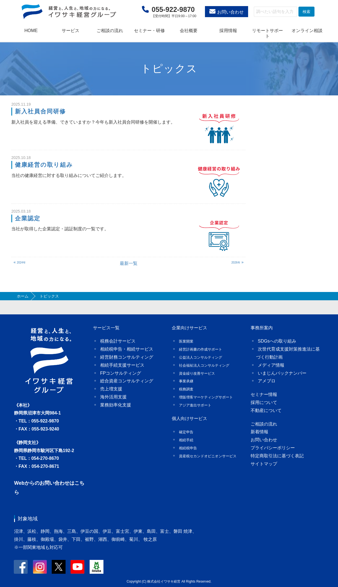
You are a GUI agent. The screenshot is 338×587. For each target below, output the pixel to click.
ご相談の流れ (110, 30)
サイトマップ (264, 463)
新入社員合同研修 (40, 111)
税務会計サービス (118, 341)
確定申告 (186, 432)
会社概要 (188, 30)
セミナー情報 (264, 394)
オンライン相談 (307, 30)
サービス (70, 30)
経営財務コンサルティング (126, 357)
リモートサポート (267, 33)
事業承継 (186, 381)
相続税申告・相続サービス (126, 349)
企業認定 (27, 218)
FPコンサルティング (120, 373)
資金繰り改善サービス (197, 373)
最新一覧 (128, 263)
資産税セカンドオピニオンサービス (207, 456)
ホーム (22, 296)
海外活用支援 (113, 397)
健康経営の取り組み (44, 164)
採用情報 (228, 30)
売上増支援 (111, 389)
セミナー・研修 (149, 30)
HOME (31, 30)
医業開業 (186, 341)
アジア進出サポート (195, 405)
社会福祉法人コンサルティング (204, 365)
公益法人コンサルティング (200, 357)
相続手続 (186, 440)
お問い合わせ (230, 12)
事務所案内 (262, 327)
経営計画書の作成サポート (200, 349)
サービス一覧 (106, 327)
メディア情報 (271, 365)
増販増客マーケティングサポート (206, 397)
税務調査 (186, 389)
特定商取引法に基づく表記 (277, 455)
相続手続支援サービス (122, 365)
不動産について (266, 410)
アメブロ (266, 381)
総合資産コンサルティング (126, 381)
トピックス (169, 68)
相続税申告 (188, 448)
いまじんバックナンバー (282, 373)
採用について (264, 402)
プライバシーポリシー (273, 447)
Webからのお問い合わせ (41, 483)
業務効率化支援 (115, 405)
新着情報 (259, 431)
